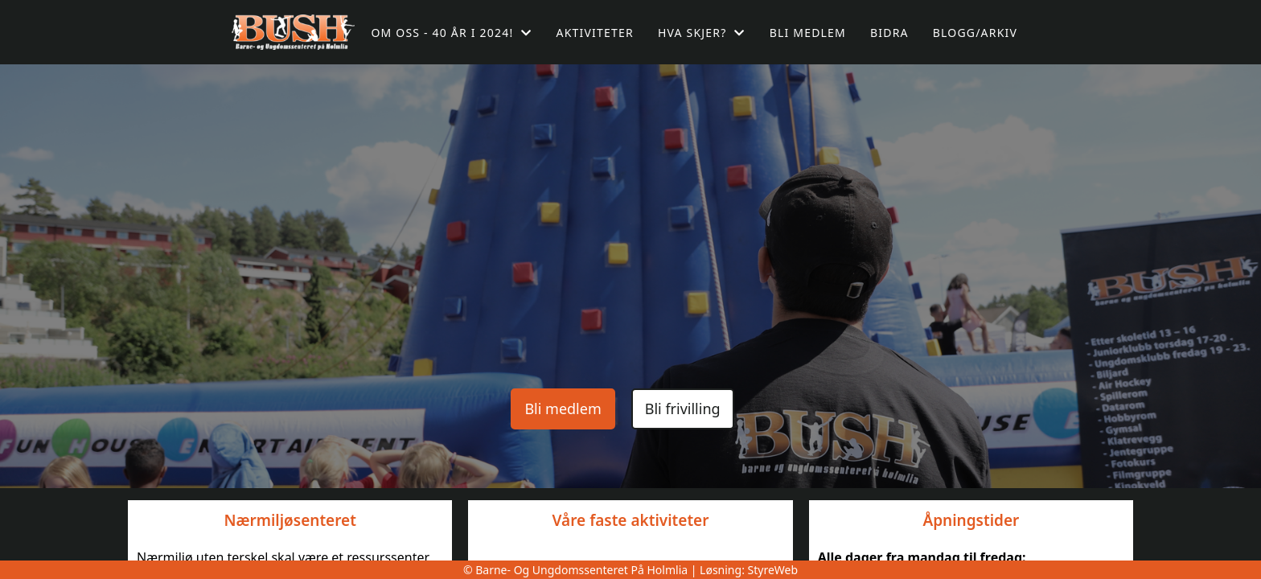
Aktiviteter (595, 32)
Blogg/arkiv (975, 32)
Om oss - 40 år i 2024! (451, 32)
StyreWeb (773, 569)
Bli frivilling (683, 408)
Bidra (889, 32)
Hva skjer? (702, 32)
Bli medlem (808, 32)
